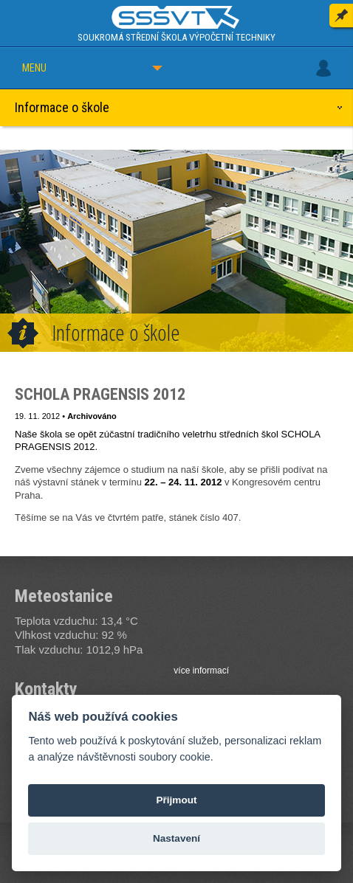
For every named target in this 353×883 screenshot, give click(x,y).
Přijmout (176, 800)
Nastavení (176, 838)
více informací (201, 670)
